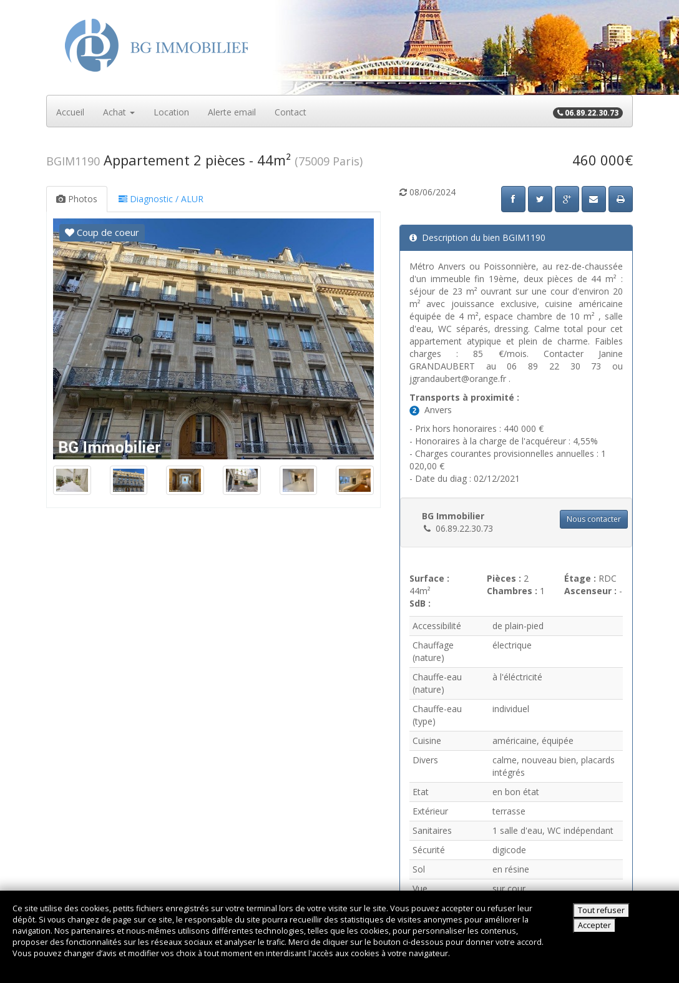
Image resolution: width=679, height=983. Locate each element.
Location (171, 112)
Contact (290, 112)
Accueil (70, 112)
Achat (119, 112)
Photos (76, 199)
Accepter (594, 925)
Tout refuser (601, 910)
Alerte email (232, 112)
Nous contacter (594, 519)
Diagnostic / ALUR (161, 199)
